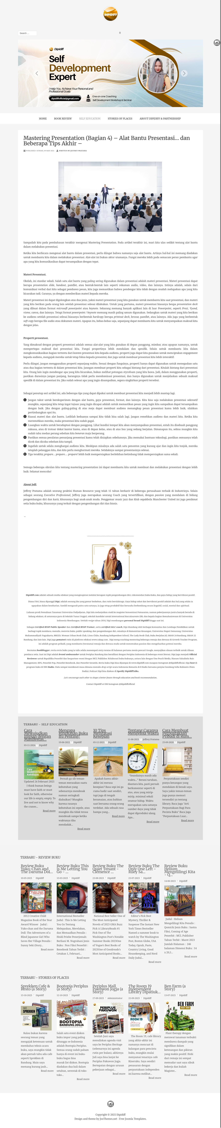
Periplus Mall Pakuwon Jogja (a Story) (108, 989)
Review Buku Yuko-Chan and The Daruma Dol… (37, 869)
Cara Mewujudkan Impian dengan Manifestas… (37, 735)
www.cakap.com (100, 639)
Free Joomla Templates (132, 1118)
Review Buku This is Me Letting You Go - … (73, 869)
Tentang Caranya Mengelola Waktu (143, 732)
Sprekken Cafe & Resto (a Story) (35, 987)
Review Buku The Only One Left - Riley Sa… (143, 869)
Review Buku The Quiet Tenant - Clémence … (108, 869)
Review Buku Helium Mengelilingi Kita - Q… (179, 870)
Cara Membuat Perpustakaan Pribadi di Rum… (177, 733)
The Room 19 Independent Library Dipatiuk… (144, 989)
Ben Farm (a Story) (175, 987)
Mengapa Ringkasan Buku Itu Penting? (73, 733)
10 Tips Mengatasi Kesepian (102, 733)
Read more (49, 810)
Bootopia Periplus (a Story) (72, 987)
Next (184, 73)
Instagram (110, 1103)
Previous (36, 73)
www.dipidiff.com (140, 662)
